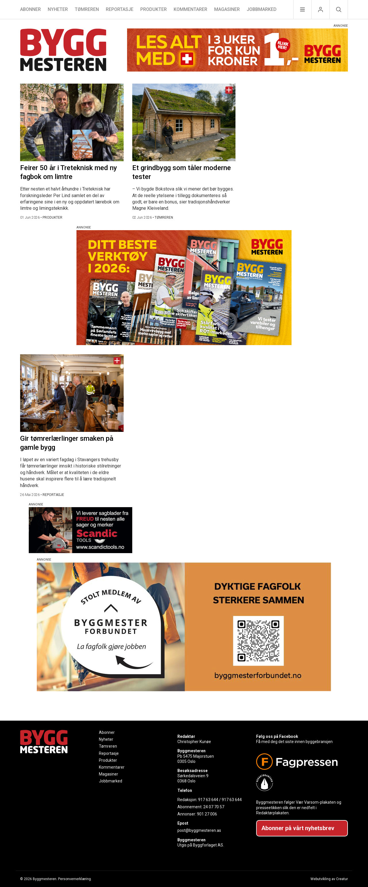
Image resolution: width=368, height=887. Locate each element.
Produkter (153, 9)
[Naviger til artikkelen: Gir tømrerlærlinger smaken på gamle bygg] (72, 393)
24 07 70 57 (213, 807)
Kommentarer (190, 9)
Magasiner (227, 9)
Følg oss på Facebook (277, 736)
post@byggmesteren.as (199, 830)
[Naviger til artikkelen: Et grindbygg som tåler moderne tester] (184, 122)
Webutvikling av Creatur (329, 879)
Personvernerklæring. (75, 879)
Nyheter (58, 9)
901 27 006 (207, 814)
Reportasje (119, 9)
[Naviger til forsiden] (63, 50)
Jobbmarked (262, 9)
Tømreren (87, 9)
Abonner (30, 9)
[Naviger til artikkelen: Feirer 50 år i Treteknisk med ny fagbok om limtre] (72, 122)
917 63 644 (208, 799)
